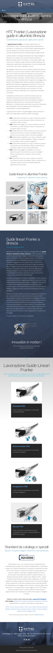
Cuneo (12, 607)
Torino (7, 607)
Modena (19, 611)
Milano (35, 607)
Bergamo (8, 609)
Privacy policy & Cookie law (26, 647)
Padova (34, 609)
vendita (24, 601)
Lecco (30, 607)
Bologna (44, 609)
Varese (21, 607)
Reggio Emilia (32, 611)
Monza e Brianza (42, 607)
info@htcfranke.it (39, 615)
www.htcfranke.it (39, 599)
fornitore (45, 601)
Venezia (24, 609)
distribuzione (17, 601)
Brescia (14, 609)
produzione (38, 601)
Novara (16, 607)
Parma (25, 611)
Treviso (39, 609)
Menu (4, 10)
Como (26, 607)
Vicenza (29, 609)
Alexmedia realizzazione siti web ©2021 (26, 650)
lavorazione (30, 601)
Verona (19, 609)
